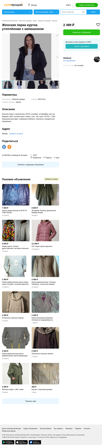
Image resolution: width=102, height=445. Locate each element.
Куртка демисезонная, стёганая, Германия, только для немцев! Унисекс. (44, 283)
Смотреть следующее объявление (31, 165)
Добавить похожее (51, 179)
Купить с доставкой (81, 46)
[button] (57, 35)
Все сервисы (58, 428)
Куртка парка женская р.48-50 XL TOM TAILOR (14, 211)
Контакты (87, 428)
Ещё (57, 158)
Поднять (48, 158)
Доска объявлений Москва (11, 428)
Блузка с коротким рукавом (42, 389)
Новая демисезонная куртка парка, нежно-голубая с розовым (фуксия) (15, 283)
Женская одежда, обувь (28, 21)
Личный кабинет (46, 428)
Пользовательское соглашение (73, 435)
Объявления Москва (10, 21)
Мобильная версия (9, 431)
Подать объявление (86, 5)
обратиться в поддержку (58, 437)
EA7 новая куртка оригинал (42, 246)
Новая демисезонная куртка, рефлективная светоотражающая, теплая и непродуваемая (15, 355)
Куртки (54, 21)
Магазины (69, 428)
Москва (34, 5)
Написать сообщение (82, 32)
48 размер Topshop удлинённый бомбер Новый (44, 211)
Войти (68, 5)
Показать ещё (30, 401)
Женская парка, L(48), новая (13, 389)
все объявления (69, 61)
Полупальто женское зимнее (13, 318)
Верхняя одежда (44, 21)
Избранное (37, 158)
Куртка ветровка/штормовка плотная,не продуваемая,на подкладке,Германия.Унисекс (43, 319)
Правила (78, 428)
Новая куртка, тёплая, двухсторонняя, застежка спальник (15, 247)
